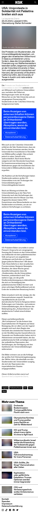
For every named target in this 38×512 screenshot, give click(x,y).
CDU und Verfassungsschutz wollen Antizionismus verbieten (24, 490)
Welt (4, 391)
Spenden (6, 501)
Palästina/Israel (16, 388)
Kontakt (5, 499)
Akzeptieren (10, 132)
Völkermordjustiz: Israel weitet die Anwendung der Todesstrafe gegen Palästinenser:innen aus (25, 443)
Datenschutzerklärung (15, 137)
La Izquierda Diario (10, 18)
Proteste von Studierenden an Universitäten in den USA (15, 86)
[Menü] (3, 2)
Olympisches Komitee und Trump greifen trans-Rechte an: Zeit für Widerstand (24, 421)
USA (30, 388)
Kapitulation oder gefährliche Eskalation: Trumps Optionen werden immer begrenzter (22, 477)
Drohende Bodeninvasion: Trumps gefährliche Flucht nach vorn (23, 409)
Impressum (7, 503)
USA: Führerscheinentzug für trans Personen (23, 454)
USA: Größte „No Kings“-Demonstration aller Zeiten (24, 464)
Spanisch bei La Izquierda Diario (15, 376)
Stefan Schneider (23, 23)
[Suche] (35, 2)
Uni (25, 388)
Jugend (5, 388)
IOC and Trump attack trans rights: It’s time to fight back (23, 432)
